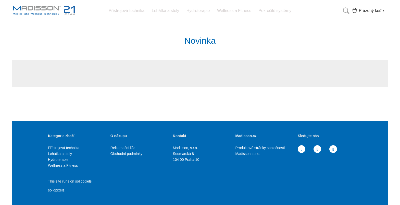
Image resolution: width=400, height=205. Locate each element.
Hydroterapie (58, 160)
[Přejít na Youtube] (333, 149)
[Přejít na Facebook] (301, 149)
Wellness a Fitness (63, 165)
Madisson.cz (245, 136)
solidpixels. (84, 181)
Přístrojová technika (63, 148)
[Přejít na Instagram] (317, 149)
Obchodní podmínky (126, 154)
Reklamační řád (122, 148)
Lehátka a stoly (60, 154)
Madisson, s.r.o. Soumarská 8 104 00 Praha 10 (186, 154)
